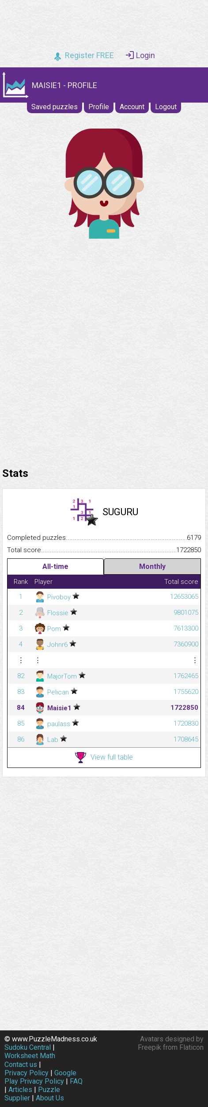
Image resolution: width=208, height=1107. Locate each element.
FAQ (76, 1081)
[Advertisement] (104, 350)
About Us (50, 1098)
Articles (20, 1089)
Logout (166, 107)
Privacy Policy (26, 1073)
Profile (98, 107)
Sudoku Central (27, 1047)
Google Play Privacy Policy (40, 1077)
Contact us (20, 1064)
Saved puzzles (54, 107)
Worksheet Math (29, 1056)
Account (132, 107)
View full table (104, 757)
